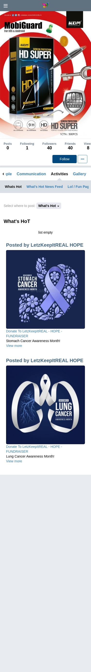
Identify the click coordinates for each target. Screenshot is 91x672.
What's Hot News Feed (44, 187)
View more (14, 346)
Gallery (79, 174)
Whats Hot (13, 187)
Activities (59, 174)
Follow (64, 159)
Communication (31, 174)
